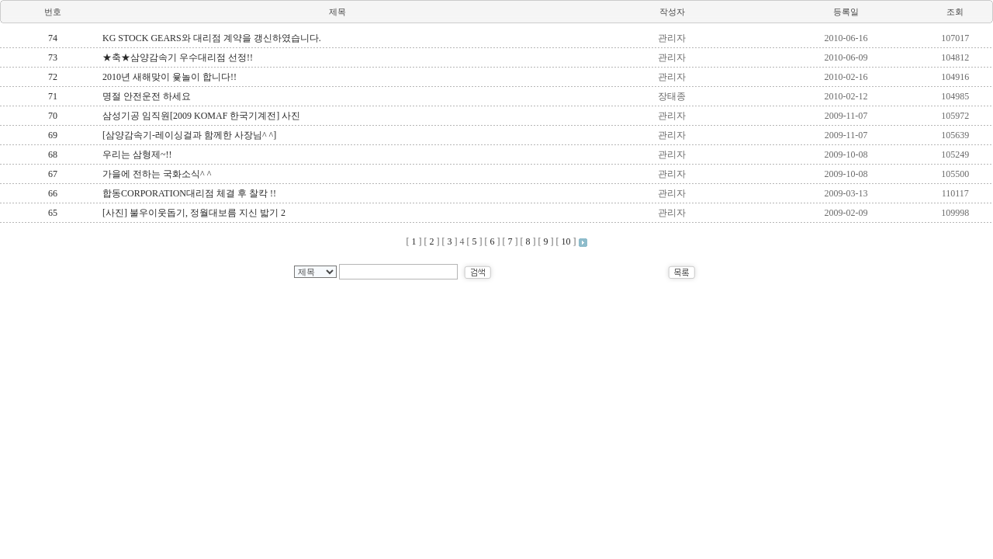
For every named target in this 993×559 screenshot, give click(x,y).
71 (52, 96)
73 (52, 57)
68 (52, 154)
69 (52, 135)
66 (52, 193)
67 (52, 173)
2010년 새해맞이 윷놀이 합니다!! (169, 76)
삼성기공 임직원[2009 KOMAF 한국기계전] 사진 (201, 115)
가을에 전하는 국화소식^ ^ (156, 173)
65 (52, 212)
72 (52, 76)
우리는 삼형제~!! (136, 154)
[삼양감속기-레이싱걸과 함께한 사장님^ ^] (189, 135)
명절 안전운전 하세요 (146, 96)
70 (52, 115)
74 (52, 38)
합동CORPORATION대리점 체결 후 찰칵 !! (189, 193)
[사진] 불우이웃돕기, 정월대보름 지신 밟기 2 (193, 212)
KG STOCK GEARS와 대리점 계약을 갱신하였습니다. (211, 38)
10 (566, 241)
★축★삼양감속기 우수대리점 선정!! (177, 57)
